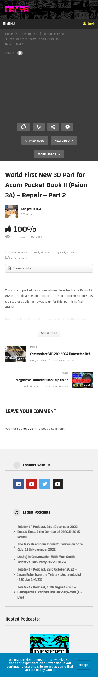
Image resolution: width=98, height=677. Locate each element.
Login (89, 24)
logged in (30, 428)
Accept (83, 665)
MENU (9, 24)
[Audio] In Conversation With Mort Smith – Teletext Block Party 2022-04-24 (47, 560)
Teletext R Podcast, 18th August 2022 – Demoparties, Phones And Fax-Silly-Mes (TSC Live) (50, 592)
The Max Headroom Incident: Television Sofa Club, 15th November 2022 (50, 547)
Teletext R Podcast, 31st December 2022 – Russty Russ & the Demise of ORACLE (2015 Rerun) (48, 532)
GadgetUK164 (28, 34)
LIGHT (14, 53)
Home (9, 34)
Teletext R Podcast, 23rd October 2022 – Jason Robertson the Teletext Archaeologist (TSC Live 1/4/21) (49, 575)
